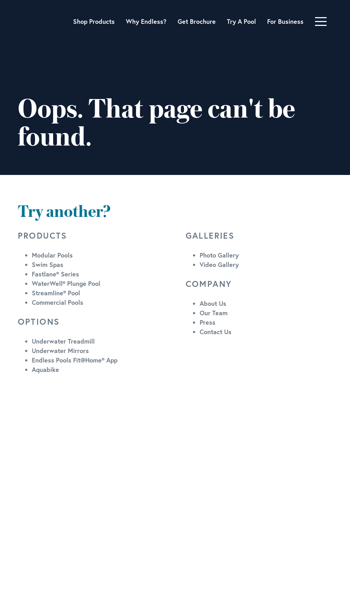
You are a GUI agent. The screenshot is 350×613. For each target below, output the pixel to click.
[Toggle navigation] (321, 21)
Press (207, 322)
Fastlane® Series (55, 274)
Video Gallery (219, 264)
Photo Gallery (219, 255)
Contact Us (215, 331)
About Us (213, 303)
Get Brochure (197, 21)
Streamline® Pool (56, 293)
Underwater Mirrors (60, 350)
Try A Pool (241, 21)
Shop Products (94, 21)
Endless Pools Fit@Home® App (74, 360)
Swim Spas (47, 264)
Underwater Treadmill (63, 341)
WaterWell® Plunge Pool (66, 283)
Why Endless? (146, 21)
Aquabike (45, 369)
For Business (285, 21)
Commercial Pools (57, 302)
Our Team (214, 313)
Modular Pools (52, 255)
